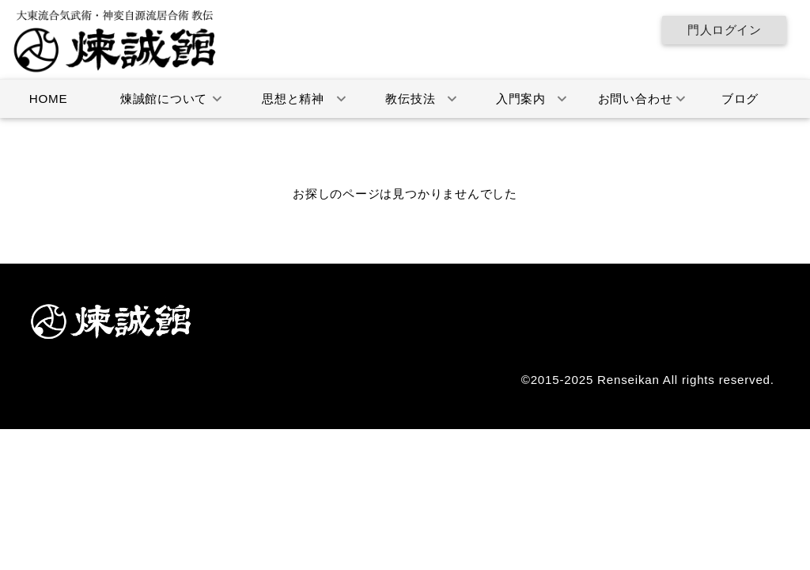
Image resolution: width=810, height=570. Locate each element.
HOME (48, 98)
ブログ (740, 98)
